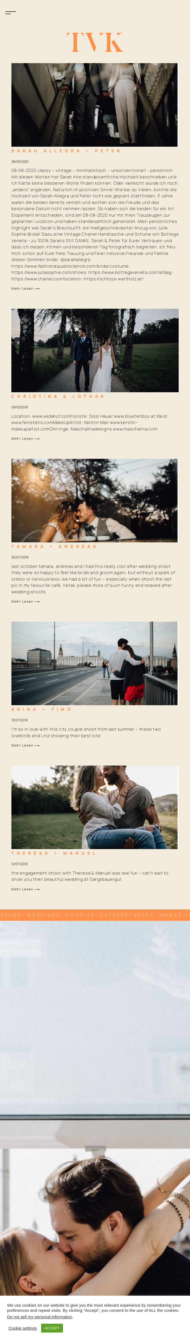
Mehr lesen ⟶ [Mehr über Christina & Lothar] (25, 438)
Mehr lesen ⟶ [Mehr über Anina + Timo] (25, 745)
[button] (11, 11)
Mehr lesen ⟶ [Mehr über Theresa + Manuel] (25, 889)
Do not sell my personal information (39, 1317)
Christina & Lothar (58, 396)
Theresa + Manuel (54, 853)
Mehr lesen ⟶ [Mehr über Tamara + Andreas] (25, 601)
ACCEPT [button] (52, 1328)
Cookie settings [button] (23, 1328)
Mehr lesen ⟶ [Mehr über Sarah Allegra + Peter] (25, 288)
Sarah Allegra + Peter (67, 151)
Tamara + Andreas (55, 546)
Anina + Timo (42, 709)
